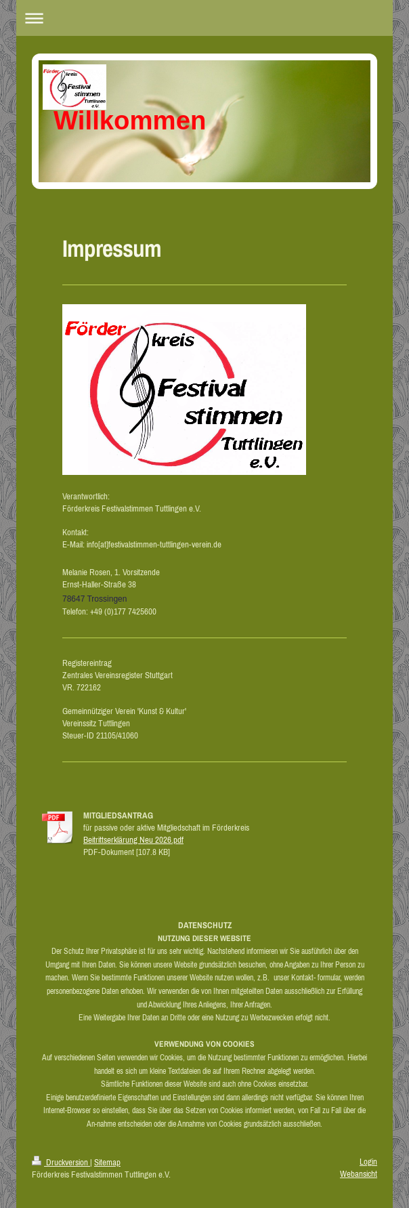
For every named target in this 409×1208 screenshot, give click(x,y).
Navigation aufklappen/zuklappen (204, 18)
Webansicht (358, 1174)
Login (368, 1162)
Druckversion (61, 1162)
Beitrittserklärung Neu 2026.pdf (133, 840)
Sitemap (107, 1162)
